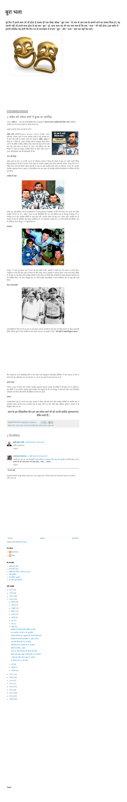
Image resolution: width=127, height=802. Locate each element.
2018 (11, 599)
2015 (11, 681)
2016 (11, 677)
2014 (11, 684)
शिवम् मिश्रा (15, 552)
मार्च (12, 664)
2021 (11, 590)
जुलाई (13, 617)
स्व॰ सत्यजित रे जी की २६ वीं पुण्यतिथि (22, 632)
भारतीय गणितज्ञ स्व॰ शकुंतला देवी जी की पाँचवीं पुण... (27, 635)
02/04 (13, 425)
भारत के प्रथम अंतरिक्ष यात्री (30, 425)
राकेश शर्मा (50, 425)
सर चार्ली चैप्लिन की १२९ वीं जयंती (21, 642)
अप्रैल (13, 627)
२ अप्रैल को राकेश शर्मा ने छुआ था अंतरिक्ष (23, 657)
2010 (11, 696)
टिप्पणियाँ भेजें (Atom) (20, 542)
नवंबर (13, 605)
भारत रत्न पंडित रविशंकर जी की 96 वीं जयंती (24, 651)
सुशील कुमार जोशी (18, 442)
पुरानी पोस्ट (75, 538)
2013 (11, 687)
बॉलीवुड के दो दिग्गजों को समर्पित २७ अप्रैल (23, 629)
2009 (11, 699)
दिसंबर (13, 602)
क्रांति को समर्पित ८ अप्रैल (18, 648)
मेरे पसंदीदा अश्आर (14, 577)
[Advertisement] (43, 722)
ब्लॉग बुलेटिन (12, 574)
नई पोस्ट (10, 538)
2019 (11, 596)
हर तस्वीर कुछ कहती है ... (16, 580)
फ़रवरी (13, 667)
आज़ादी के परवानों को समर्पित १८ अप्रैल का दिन (24, 639)
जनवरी (13, 670)
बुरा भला (13, 12)
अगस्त (13, 614)
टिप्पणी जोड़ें (11, 470)
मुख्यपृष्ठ (42, 538)
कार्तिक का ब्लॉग (13, 566)
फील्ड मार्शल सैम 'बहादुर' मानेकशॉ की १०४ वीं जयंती (26, 654)
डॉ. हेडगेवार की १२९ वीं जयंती (19, 660)
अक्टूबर (13, 608)
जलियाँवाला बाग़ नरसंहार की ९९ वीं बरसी (23, 645)
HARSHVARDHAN (20, 456)
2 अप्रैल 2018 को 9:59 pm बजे (37, 456)
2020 (11, 593)
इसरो (21, 425)
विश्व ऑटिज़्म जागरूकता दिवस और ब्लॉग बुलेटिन (50, 459)
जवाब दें (15, 449)
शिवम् (13, 555)
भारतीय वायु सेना (42, 425)
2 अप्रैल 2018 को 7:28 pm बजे (34, 442)
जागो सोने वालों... (14, 569)
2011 (11, 693)
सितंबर (13, 611)
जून (12, 620)
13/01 (17, 425)
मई (12, 624)
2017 (11, 674)
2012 (11, 690)
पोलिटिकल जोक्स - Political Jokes (19, 572)
